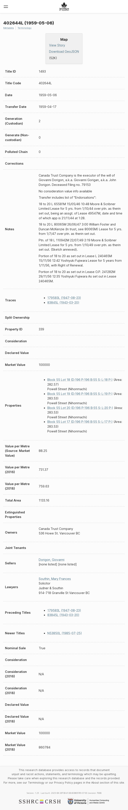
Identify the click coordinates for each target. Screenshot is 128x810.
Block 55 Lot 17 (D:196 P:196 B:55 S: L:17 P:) (80, 422)
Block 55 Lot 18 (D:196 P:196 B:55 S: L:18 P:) (80, 379)
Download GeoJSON (64, 51)
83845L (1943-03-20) (63, 302)
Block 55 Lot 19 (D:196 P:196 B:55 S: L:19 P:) (80, 394)
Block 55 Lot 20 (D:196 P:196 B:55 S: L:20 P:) (80, 408)
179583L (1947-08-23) (64, 298)
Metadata (8, 27)
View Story (57, 45)
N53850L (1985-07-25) (64, 633)
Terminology (25, 27)
